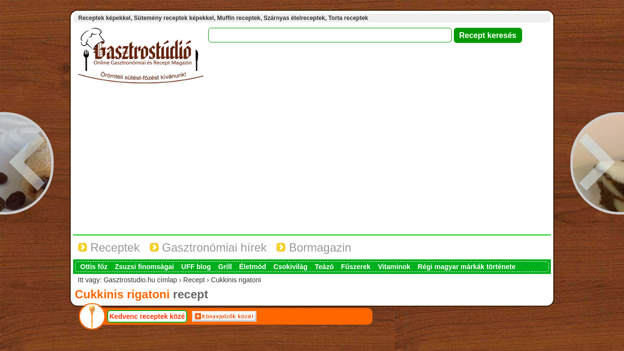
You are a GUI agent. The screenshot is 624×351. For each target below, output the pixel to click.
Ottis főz (94, 267)
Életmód (252, 267)
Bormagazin (313, 247)
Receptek (109, 247)
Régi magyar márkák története (467, 267)
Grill (225, 267)
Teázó (324, 267)
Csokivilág (290, 267)
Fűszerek (355, 267)
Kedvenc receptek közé (147, 316)
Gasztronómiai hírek (208, 247)
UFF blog (196, 267)
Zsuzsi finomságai (144, 267)
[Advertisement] (312, 161)
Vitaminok (394, 267)
